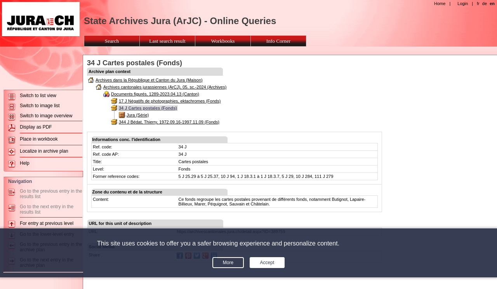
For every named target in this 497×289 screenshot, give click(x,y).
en (492, 3)
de (484, 3)
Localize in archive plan (44, 151)
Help (25, 163)
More (228, 262)
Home (439, 3)
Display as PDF (36, 127)
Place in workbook (38, 139)
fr (478, 3)
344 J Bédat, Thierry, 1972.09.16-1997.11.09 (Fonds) (169, 122)
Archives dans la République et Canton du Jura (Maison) (149, 80)
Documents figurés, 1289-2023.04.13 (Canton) (155, 94)
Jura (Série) (138, 115)
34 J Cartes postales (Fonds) (148, 108)
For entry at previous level (46, 223)
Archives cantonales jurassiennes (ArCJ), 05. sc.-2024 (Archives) (164, 87)
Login (462, 3)
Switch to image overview (46, 115)
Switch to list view (38, 95)
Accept (267, 262)
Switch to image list (40, 105)
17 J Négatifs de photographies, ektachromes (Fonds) (170, 101)
